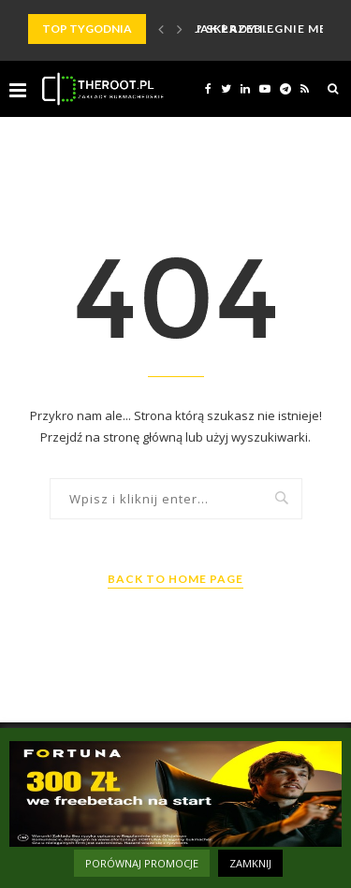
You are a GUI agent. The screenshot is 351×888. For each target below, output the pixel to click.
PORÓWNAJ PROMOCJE (141, 863)
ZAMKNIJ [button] (250, 863)
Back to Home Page (175, 579)
